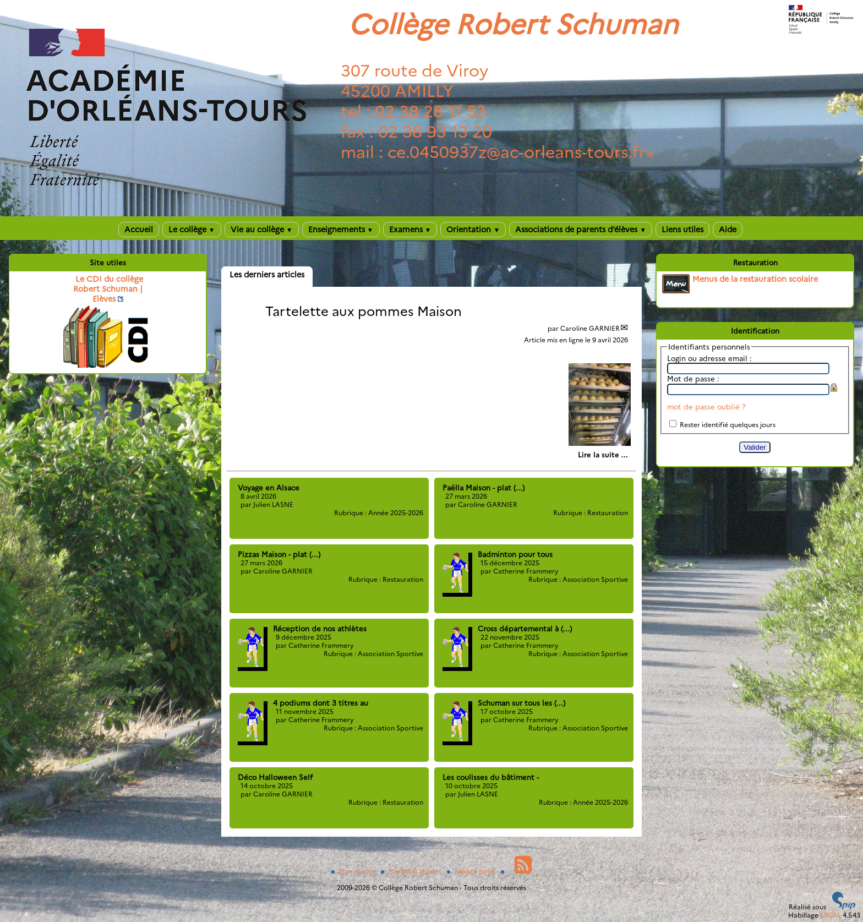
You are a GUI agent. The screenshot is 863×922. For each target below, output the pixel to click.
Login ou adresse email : (709, 358)
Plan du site (353, 871)
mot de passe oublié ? (706, 406)
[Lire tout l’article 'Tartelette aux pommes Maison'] (603, 454)
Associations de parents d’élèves (580, 229)
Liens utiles (682, 229)
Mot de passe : (693, 378)
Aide (727, 229)
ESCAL (830, 915)
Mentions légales (412, 871)
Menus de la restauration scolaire (755, 279)
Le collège (191, 229)
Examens (410, 229)
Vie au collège (262, 229)
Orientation (473, 229)
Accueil (138, 229)
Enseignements (341, 229)
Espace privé (471, 871)
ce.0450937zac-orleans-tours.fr (516, 152)
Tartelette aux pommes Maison (363, 311)
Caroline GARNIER (590, 328)
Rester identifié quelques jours (727, 425)
